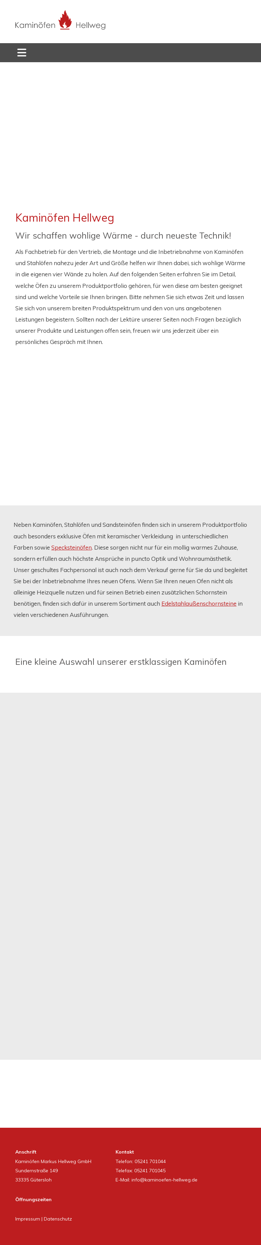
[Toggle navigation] (21, 52)
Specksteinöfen (71, 547)
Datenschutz (58, 1219)
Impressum (27, 1219)
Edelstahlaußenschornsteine (199, 603)
